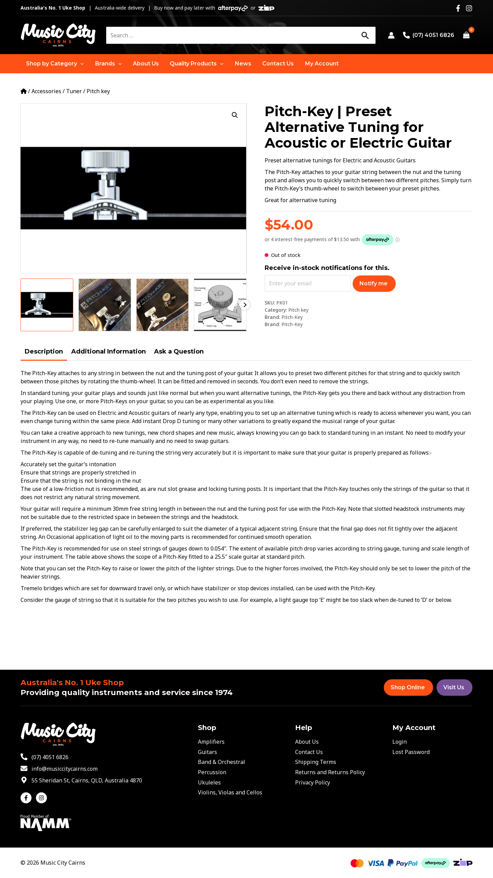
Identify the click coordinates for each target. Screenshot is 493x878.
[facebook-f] (28, 797)
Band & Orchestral (221, 762)
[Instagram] (469, 8)
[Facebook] (458, 8)
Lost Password (411, 752)
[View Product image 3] (162, 305)
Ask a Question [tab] (179, 351)
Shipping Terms (315, 762)
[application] (80, 63)
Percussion (212, 772)
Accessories (46, 91)
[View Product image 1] (47, 305)
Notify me (373, 283)
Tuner (74, 91)
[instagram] (42, 797)
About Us (307, 741)
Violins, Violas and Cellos (230, 792)
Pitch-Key (292, 317)
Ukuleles (209, 782)
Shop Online (408, 687)
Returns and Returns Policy (330, 772)
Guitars (207, 752)
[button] (55, 63)
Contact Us (309, 752)
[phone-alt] (44, 757)
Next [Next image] (245, 305)
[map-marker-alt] (81, 780)
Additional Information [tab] (108, 351)
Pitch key (98, 91)
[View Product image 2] (104, 305)
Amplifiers (211, 741)
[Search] (365, 35)
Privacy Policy (312, 782)
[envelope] (59, 768)
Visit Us (453, 687)
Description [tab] (44, 351)
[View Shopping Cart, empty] (466, 35)
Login (399, 741)
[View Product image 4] (220, 305)
